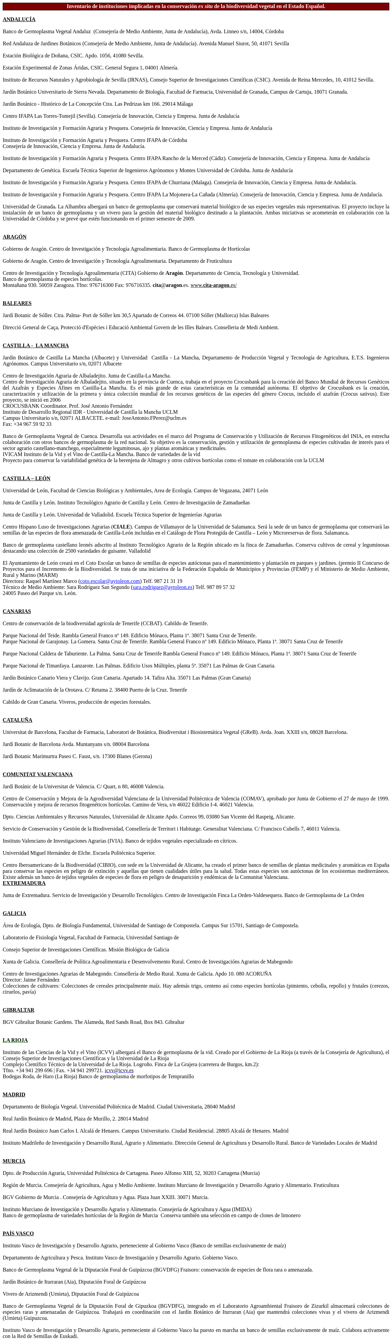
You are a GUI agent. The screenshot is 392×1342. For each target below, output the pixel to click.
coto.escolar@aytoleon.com (110, 581)
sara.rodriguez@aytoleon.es (162, 587)
